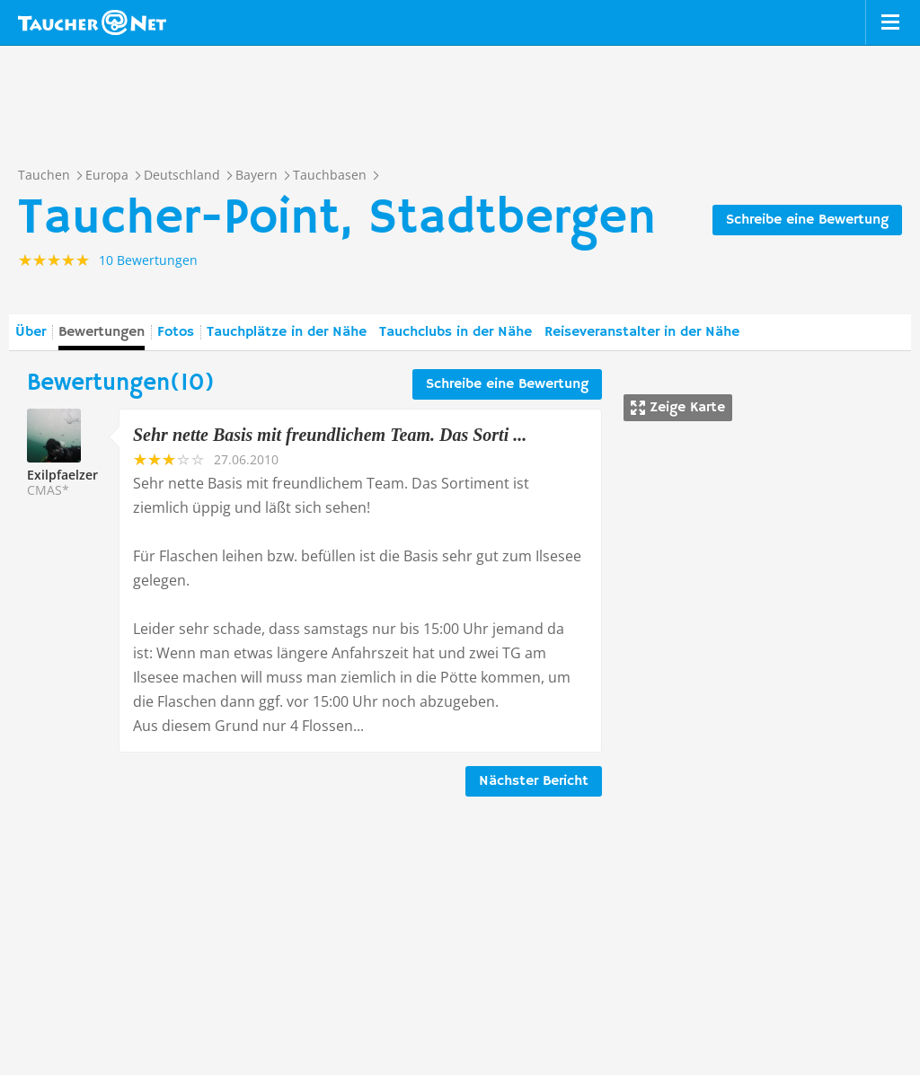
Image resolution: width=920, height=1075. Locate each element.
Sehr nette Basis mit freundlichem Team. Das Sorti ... (329, 435)
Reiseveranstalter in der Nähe (641, 332)
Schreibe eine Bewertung (807, 220)
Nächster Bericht (533, 781)
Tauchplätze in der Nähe (287, 332)
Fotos (175, 332)
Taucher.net (92, 22)
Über (30, 332)
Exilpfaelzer (62, 474)
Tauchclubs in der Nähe (455, 332)
